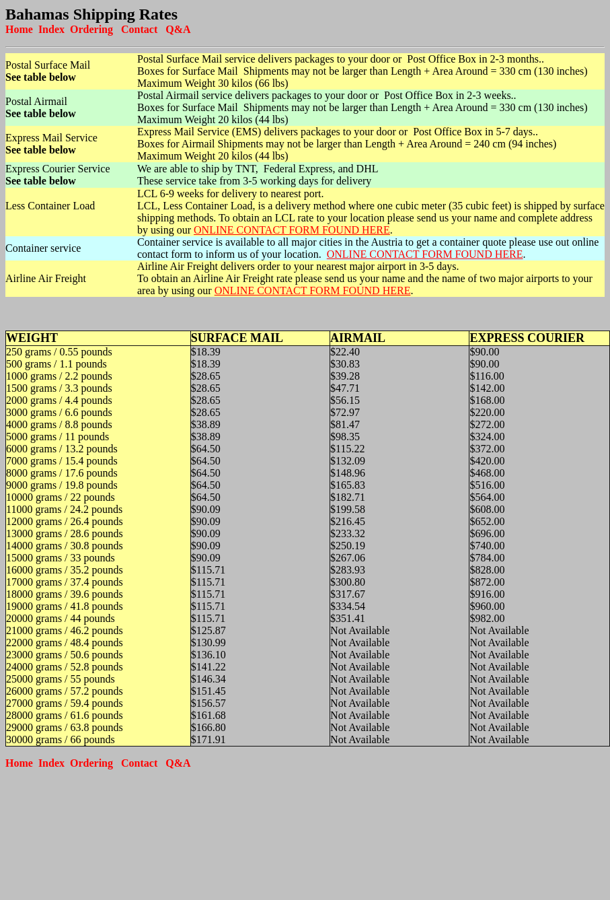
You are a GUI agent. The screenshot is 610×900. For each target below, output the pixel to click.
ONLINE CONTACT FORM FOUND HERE (292, 230)
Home (19, 29)
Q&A (177, 29)
